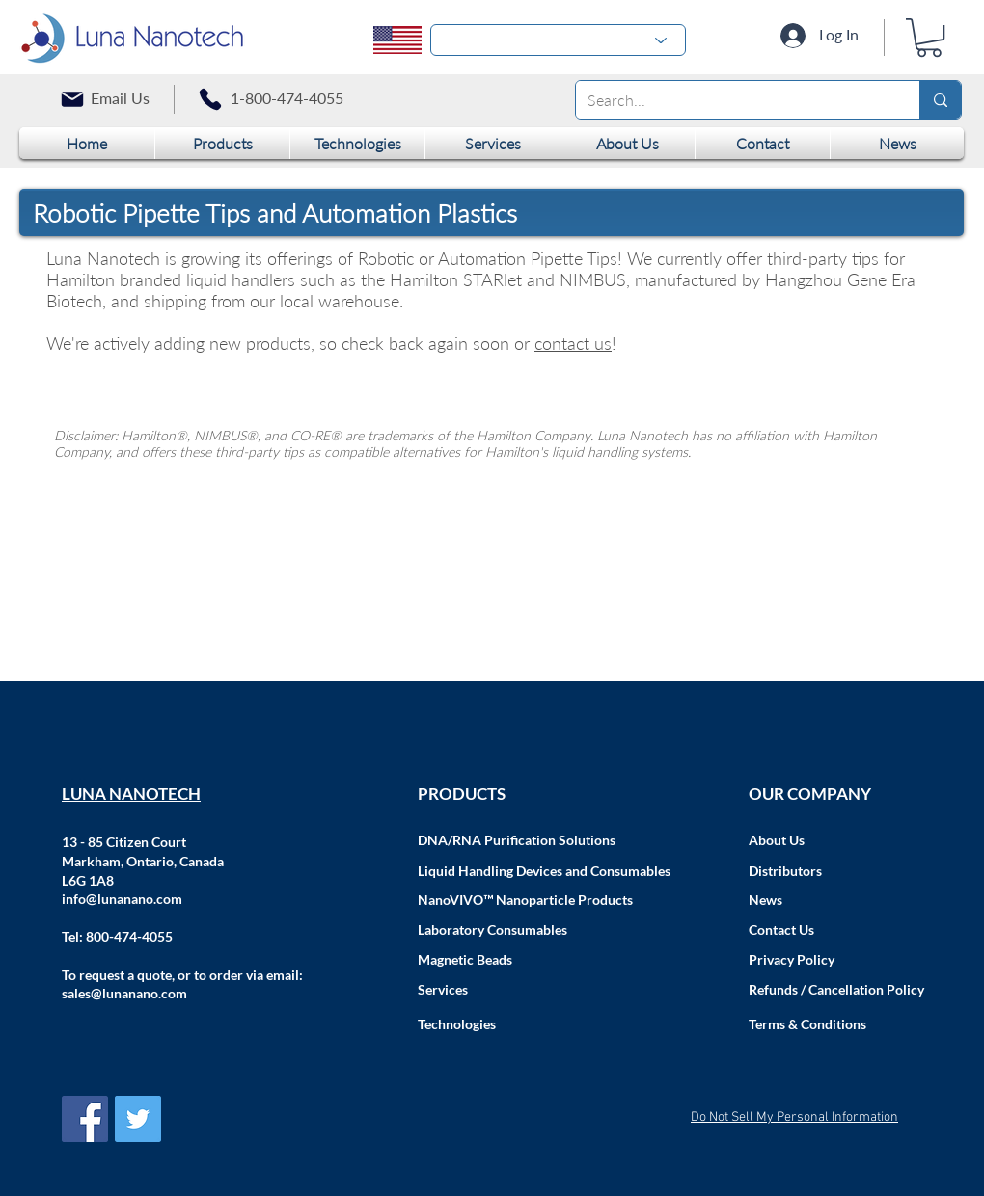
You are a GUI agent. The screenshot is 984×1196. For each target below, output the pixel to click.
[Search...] (733, 100)
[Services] (545, 989)
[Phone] (210, 99)
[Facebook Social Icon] (85, 1119)
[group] (494, 390)
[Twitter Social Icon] (138, 1119)
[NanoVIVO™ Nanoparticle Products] (545, 900)
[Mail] (72, 99)
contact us (573, 343)
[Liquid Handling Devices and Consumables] (545, 871)
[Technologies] (545, 1024)
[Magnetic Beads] (545, 959)
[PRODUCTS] (545, 794)
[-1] (558, 40)
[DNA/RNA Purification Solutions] (545, 840)
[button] (929, 37)
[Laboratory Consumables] (545, 930)
